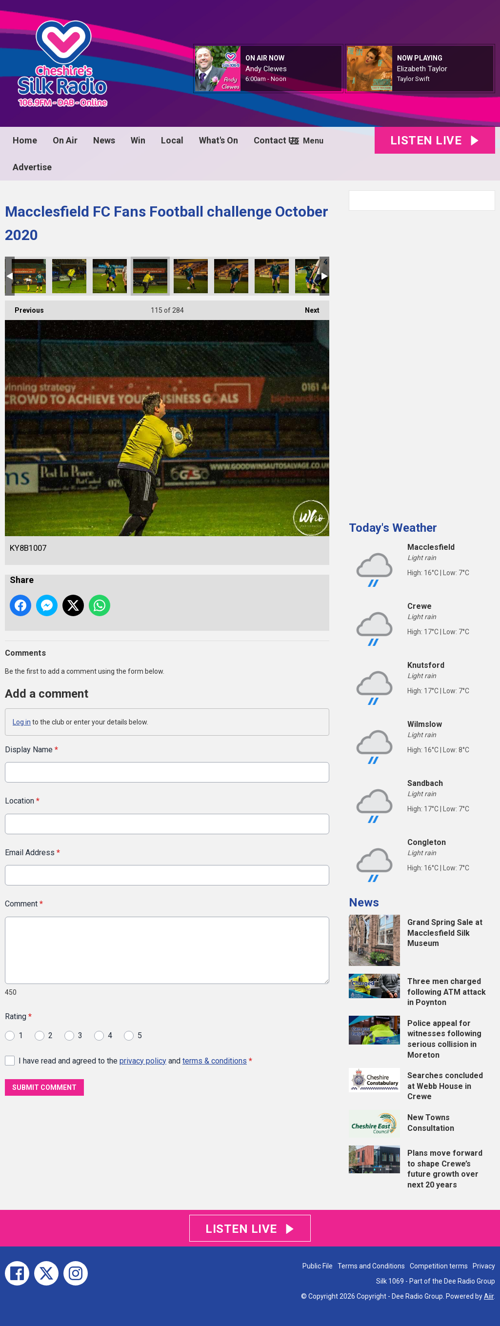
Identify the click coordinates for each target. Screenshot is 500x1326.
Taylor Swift (413, 78)
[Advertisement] (422, 362)
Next (307, 307)
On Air (65, 140)
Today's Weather (393, 528)
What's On (218, 140)
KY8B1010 (272, 276)
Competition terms (439, 1266)
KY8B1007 (150, 276)
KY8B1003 (69, 276)
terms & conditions (214, 1060)
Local (172, 140)
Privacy (484, 1266)
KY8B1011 (312, 276)
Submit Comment (44, 1087)
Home (25, 140)
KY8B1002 (29, 276)
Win (138, 140)
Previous (24, 307)
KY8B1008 (191, 276)
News (104, 140)
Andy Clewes (266, 68)
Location (22, 800)
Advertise (32, 167)
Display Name (31, 749)
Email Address (32, 852)
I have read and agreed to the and (135, 1060)
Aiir (489, 1296)
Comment (24, 903)
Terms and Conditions (371, 1266)
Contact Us (276, 140)
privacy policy (143, 1060)
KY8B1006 (110, 276)
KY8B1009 (231, 276)
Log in (22, 722)
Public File (317, 1266)
